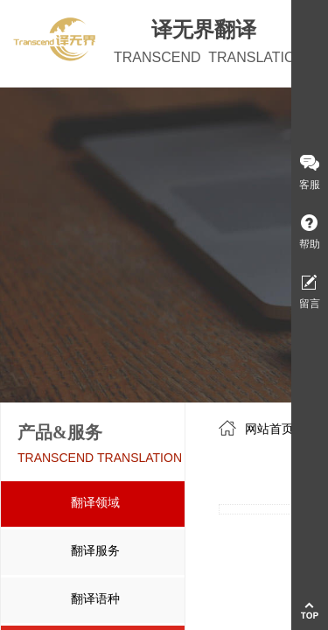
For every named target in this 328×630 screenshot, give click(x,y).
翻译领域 (95, 502)
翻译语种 (95, 599)
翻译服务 (95, 550)
